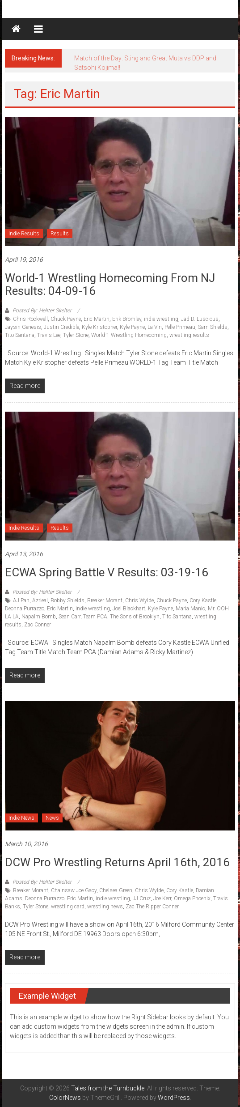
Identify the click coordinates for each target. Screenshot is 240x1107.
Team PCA (95, 616)
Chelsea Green (115, 890)
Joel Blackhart (129, 608)
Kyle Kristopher (99, 327)
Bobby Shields (67, 600)
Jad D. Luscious (200, 319)
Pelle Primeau (179, 327)
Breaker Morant (104, 600)
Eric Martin (96, 319)
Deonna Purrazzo (24, 608)
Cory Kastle (202, 600)
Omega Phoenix (192, 898)
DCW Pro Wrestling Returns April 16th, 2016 (117, 862)
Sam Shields (212, 327)
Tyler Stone (75, 335)
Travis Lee (48, 335)
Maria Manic (190, 608)
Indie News (21, 818)
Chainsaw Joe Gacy (74, 890)
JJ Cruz (142, 898)
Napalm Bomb (38, 616)
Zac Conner (37, 625)
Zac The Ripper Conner (152, 906)
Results (60, 233)
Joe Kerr (162, 898)
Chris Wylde (139, 600)
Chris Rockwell (30, 319)
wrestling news (105, 906)
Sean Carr (69, 616)
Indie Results (23, 233)
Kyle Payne (132, 327)
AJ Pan (21, 600)
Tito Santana (19, 335)
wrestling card (67, 906)
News (52, 818)
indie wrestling (161, 319)
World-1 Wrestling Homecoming (129, 335)
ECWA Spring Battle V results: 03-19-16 (106, 572)
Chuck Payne (66, 319)
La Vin (154, 327)
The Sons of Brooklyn (135, 616)
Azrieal (40, 600)
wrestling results (189, 335)
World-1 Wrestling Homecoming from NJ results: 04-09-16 (110, 284)
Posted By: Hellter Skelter (42, 310)
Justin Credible (61, 327)
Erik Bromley (126, 319)
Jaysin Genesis (23, 327)
